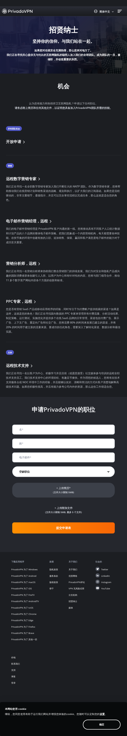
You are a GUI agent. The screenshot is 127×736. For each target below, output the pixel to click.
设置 (102, 714)
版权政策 (53, 582)
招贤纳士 (73, 601)
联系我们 (15, 663)
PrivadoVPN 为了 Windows (24, 569)
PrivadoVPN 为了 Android (23, 575)
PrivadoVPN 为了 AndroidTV (25, 601)
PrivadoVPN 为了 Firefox (23, 626)
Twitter (104, 569)
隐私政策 (53, 569)
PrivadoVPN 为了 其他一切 (24, 639)
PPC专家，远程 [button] (21, 301)
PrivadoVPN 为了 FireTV (23, 594)
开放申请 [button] (16, 141)
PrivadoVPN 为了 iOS (21, 588)
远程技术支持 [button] (19, 365)
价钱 (13, 657)
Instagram (106, 582)
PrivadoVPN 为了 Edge (22, 620)
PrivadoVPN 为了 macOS (23, 582)
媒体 (71, 607)
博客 (13, 676)
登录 (13, 682)
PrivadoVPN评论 (77, 582)
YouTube (105, 588)
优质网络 (73, 575)
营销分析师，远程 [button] (23, 263)
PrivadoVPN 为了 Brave (22, 633)
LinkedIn (105, 575)
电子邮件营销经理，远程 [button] (29, 221)
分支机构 (73, 594)
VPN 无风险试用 (76, 588)
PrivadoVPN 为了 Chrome (23, 614)
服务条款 (53, 575)
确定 (101, 724)
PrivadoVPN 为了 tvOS (22, 607)
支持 (13, 670)
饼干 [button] (51, 588)
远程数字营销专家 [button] (23, 178)
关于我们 (73, 569)
